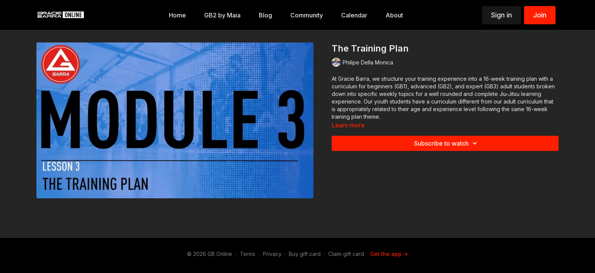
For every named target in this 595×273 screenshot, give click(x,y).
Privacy (272, 254)
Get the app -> (389, 254)
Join (539, 15)
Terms (247, 254)
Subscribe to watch (446, 143)
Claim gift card (346, 254)
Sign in (501, 15)
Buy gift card (305, 254)
